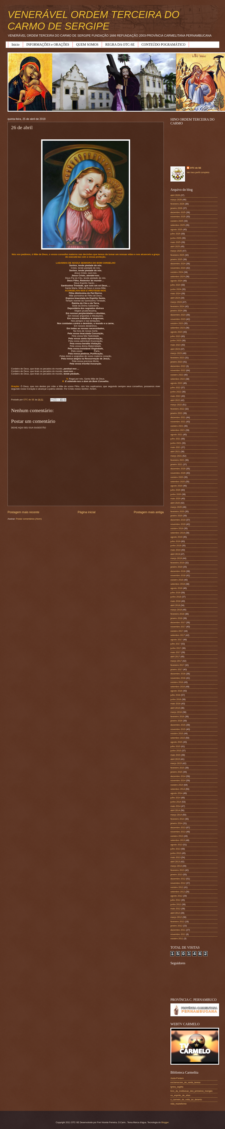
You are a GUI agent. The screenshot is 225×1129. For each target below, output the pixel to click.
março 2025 (176, 251)
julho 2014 (175, 797)
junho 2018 (175, 596)
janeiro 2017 (176, 669)
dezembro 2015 (177, 725)
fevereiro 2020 (177, 511)
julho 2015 (175, 746)
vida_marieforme (178, 1103)
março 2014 (176, 814)
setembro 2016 (177, 686)
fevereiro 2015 (177, 767)
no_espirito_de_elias (180, 1095)
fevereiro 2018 (177, 614)
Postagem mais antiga (149, 512)
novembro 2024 (177, 268)
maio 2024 (175, 293)
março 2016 (176, 712)
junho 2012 (175, 904)
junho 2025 (175, 238)
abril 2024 (175, 298)
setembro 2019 (177, 533)
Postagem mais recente (23, 512)
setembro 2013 (177, 840)
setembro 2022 (177, 379)
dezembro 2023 (177, 315)
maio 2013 (175, 857)
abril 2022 (175, 400)
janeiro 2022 (176, 413)
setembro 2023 (177, 327)
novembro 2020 (177, 473)
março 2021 (176, 456)
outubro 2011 (176, 938)
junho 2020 (175, 494)
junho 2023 (175, 340)
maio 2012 (175, 908)
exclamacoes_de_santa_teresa (185, 1082)
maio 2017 (175, 652)
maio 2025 (175, 242)
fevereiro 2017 (177, 665)
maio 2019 (175, 550)
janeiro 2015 (176, 772)
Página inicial (86, 512)
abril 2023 (175, 349)
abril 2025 (175, 246)
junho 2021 (175, 443)
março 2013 (176, 866)
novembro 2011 (177, 934)
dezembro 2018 (177, 571)
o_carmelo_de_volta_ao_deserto (186, 1099)
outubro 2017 (176, 631)
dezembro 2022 (177, 366)
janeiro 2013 (176, 874)
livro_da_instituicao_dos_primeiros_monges (191, 1091)
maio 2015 (175, 755)
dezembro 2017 (177, 622)
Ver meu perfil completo (198, 172)
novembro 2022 (177, 370)
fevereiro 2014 (177, 819)
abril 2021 (175, 451)
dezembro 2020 (177, 468)
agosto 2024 (176, 280)
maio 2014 (175, 806)
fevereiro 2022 (177, 409)
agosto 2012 (176, 896)
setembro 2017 (177, 635)
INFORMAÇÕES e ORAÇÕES (47, 44)
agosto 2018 (176, 588)
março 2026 (176, 199)
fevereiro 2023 (177, 357)
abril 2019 (175, 554)
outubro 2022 (176, 374)
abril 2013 (175, 861)
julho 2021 (175, 438)
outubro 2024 (176, 272)
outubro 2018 (176, 580)
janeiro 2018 (176, 618)
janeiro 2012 (176, 925)
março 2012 (176, 917)
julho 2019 (175, 541)
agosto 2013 (176, 844)
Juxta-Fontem (177, 1078)
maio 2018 (175, 601)
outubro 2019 (176, 528)
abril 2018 (175, 605)
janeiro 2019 (176, 567)
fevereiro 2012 (177, 921)
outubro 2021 (176, 426)
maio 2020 (175, 498)
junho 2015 (175, 750)
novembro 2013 (177, 831)
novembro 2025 (177, 216)
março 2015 (176, 763)
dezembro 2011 (177, 930)
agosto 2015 (176, 742)
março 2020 (176, 507)
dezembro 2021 (177, 417)
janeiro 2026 (176, 208)
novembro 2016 (177, 678)
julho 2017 (175, 644)
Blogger (165, 1122)
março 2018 (176, 609)
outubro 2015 (176, 733)
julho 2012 (175, 900)
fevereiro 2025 (177, 255)
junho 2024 (175, 289)
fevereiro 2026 (177, 204)
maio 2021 (175, 447)
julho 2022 (175, 387)
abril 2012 (175, 913)
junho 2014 (175, 802)
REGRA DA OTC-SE (119, 44)
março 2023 (176, 353)
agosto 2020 (176, 485)
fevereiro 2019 (177, 562)
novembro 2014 (177, 780)
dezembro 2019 (177, 520)
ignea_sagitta (176, 1087)
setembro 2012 (177, 891)
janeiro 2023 (176, 362)
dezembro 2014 (177, 776)
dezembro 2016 (177, 673)
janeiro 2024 (176, 310)
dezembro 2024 (177, 263)
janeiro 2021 (176, 464)
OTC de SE (195, 168)
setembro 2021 (177, 430)
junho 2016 (175, 699)
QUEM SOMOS (87, 44)
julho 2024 (175, 285)
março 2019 (176, 558)
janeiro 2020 (176, 515)
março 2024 (176, 302)
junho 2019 (175, 545)
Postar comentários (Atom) (29, 519)
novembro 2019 (177, 524)
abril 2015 (175, 759)
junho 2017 (175, 648)
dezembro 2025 (177, 212)
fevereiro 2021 (177, 460)
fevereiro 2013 (177, 870)
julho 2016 (175, 695)
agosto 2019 (176, 537)
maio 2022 (175, 396)
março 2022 (176, 404)
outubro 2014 (176, 785)
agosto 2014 (176, 793)
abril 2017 (175, 656)
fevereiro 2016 (177, 716)
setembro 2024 (177, 276)
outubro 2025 (176, 221)
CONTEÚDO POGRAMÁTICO (164, 44)
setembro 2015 (177, 738)
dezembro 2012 (177, 878)
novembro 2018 (177, 575)
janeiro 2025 (176, 259)
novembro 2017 (177, 626)
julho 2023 (175, 336)
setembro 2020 (177, 481)
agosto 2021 (176, 434)
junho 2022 (175, 391)
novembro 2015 (177, 729)
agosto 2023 (176, 332)
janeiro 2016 (176, 720)
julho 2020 (175, 490)
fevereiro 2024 (177, 306)
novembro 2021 (177, 421)
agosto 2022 (176, 383)
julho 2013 (175, 849)
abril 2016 (175, 708)
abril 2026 (175, 195)
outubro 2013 (176, 836)
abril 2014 (175, 810)
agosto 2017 (176, 639)
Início (15, 44)
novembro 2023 (177, 319)
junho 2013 (175, 853)
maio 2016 (175, 703)
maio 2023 (175, 345)
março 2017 (176, 661)
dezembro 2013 (177, 827)
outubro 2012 (176, 887)
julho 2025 (175, 233)
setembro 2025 (177, 225)
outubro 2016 (176, 682)
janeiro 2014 (176, 823)
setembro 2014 (177, 789)
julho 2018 (175, 592)
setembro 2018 (177, 584)
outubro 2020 (176, 477)
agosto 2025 (176, 229)
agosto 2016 (176, 691)
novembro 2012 (177, 883)
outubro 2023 (176, 323)
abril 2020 (175, 503)
